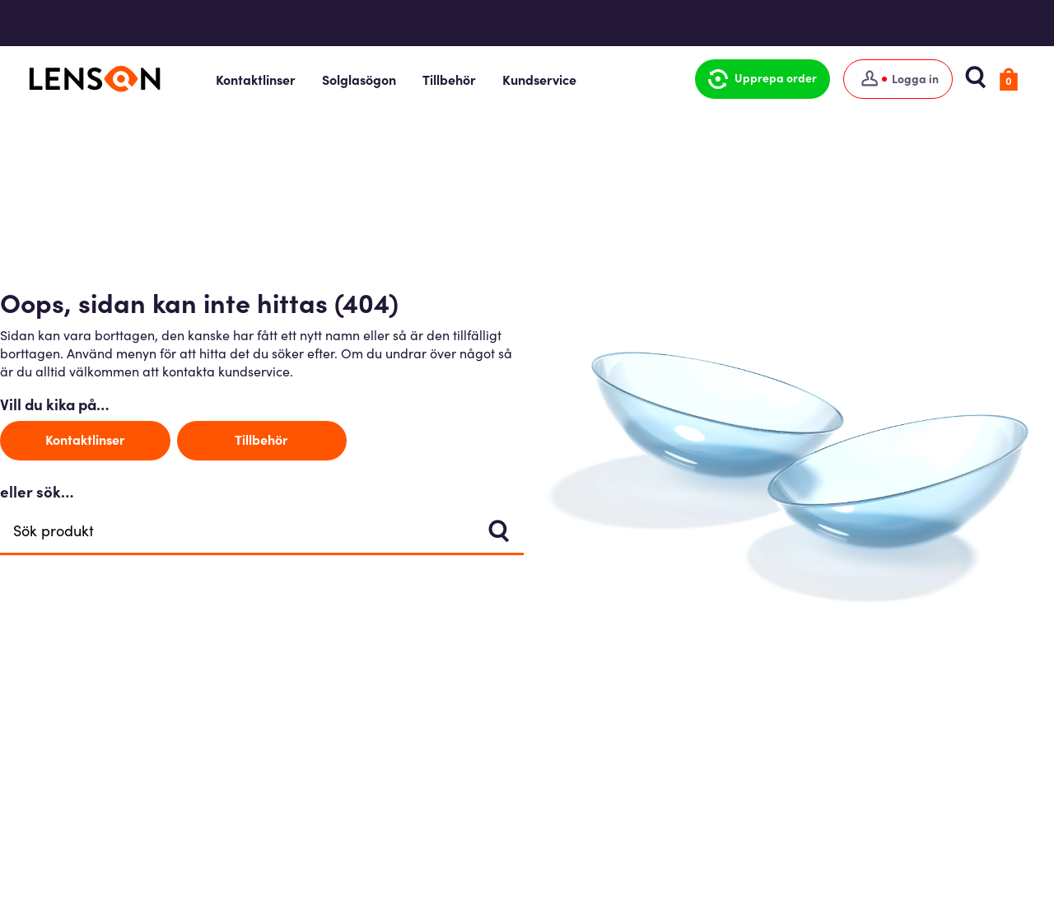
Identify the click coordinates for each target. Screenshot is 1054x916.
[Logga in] (894, 79)
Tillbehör (456, 79)
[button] (758, 79)
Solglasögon (366, 79)
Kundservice (547, 79)
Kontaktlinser (263, 79)
